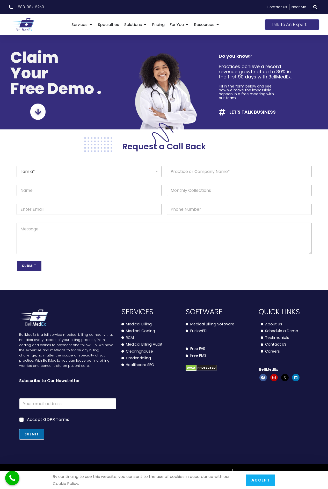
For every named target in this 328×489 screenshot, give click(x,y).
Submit (29, 266)
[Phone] (239, 209)
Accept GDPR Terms (48, 419)
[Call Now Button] (12, 478)
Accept (260, 480)
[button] (315, 7)
